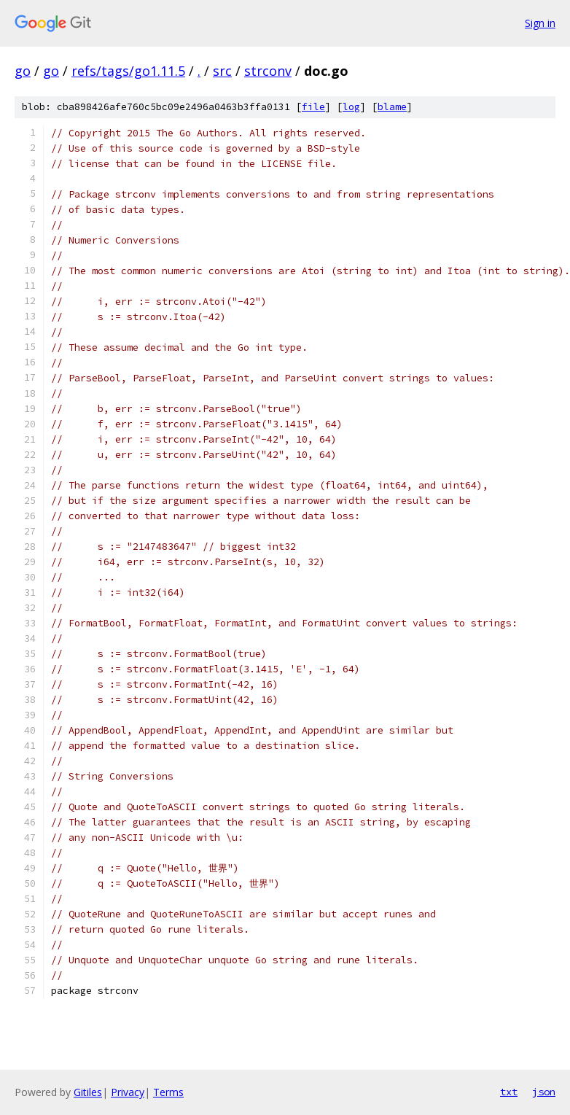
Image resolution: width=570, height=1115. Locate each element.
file (313, 107)
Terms (168, 1092)
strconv (268, 70)
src (222, 70)
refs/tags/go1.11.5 (128, 70)
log (351, 107)
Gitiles (88, 1092)
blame (392, 107)
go (23, 70)
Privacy (127, 1092)
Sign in (540, 23)
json (543, 1091)
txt (509, 1091)
